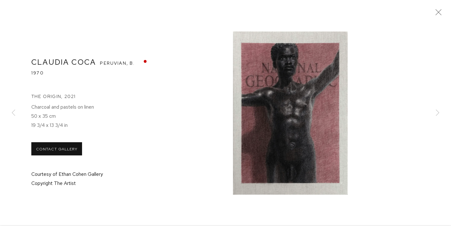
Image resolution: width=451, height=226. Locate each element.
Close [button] (439, 14)
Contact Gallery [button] (56, 153)
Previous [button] (13, 113)
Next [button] (437, 113)
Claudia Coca (63, 66)
